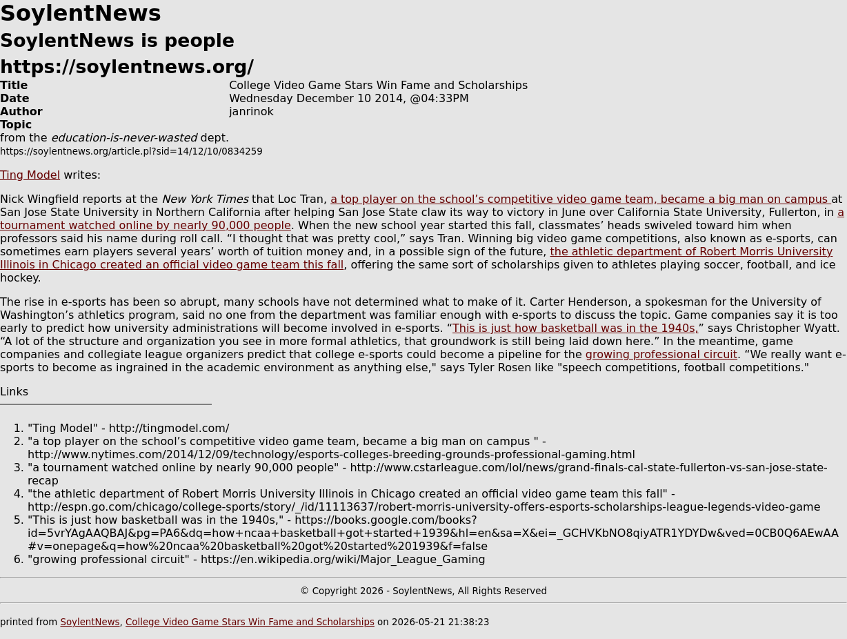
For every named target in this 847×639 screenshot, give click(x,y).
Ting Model (30, 174)
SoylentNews (89, 622)
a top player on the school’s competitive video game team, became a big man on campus (580, 199)
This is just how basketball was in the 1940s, (575, 328)
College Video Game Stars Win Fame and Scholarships (250, 622)
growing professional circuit (661, 354)
